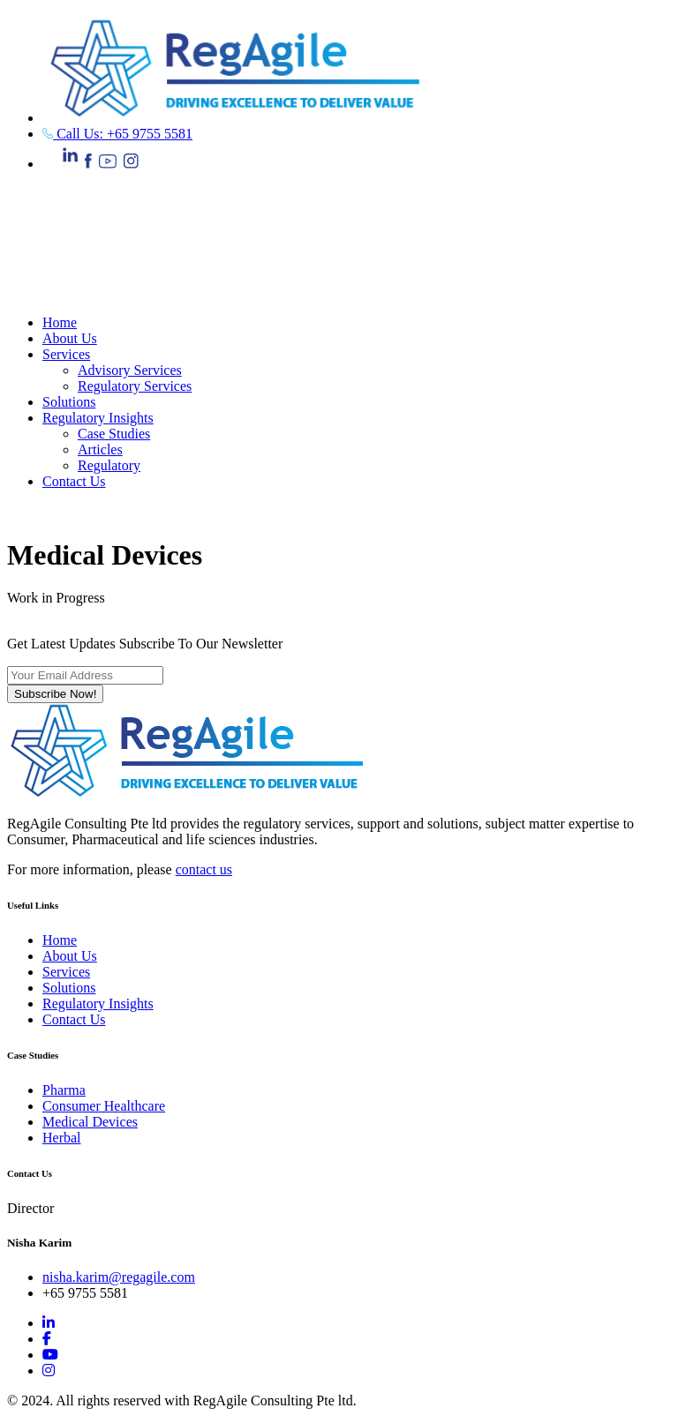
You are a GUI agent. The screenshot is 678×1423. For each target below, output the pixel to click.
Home (59, 322)
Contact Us (74, 481)
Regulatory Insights (98, 417)
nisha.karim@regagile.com (118, 1276)
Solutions (68, 401)
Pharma (64, 1089)
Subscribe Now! (55, 693)
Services (66, 354)
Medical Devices (90, 1121)
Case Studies (114, 433)
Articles (100, 449)
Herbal (61, 1137)
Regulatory (109, 465)
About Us (69, 338)
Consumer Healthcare (103, 1105)
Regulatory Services (135, 385)
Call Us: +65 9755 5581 (117, 133)
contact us (204, 869)
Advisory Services (130, 370)
